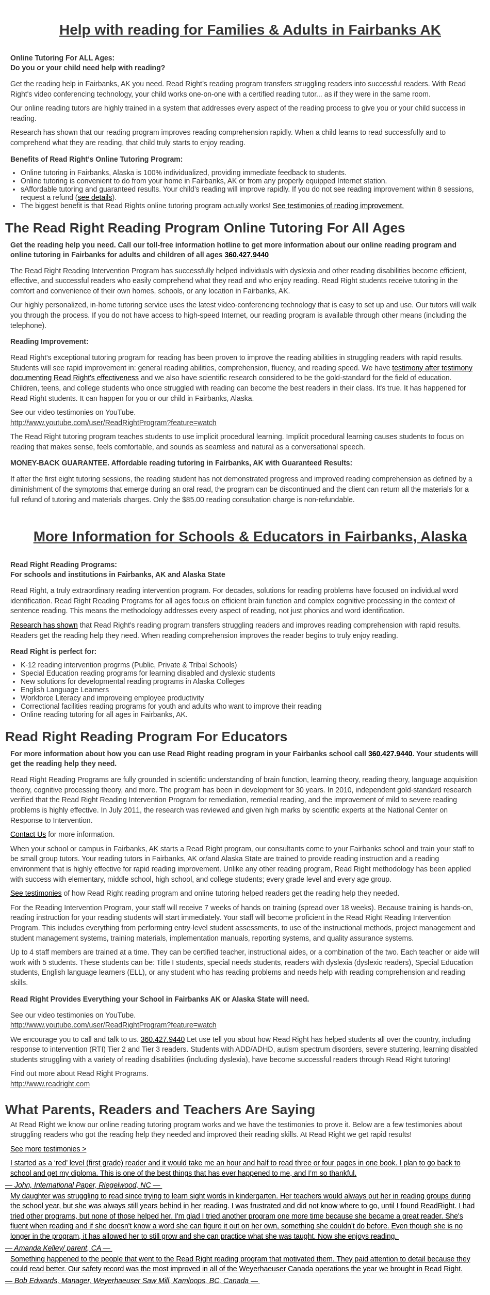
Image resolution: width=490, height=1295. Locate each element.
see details (95, 197)
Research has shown (44, 625)
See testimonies (36, 893)
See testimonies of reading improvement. (338, 205)
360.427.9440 (246, 255)
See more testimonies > (48, 1149)
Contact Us (28, 834)
